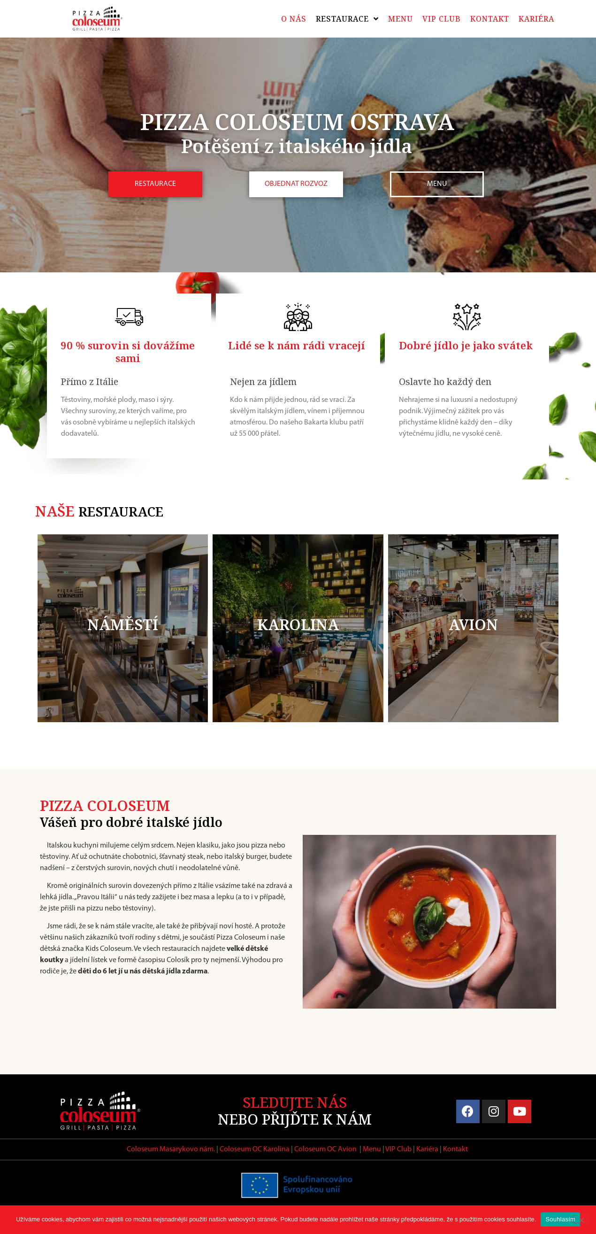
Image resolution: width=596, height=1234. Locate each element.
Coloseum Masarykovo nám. (171, 1149)
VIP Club (441, 19)
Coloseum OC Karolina (255, 1149)
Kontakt (489, 19)
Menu (400, 19)
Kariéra (536, 19)
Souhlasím (560, 1219)
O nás (293, 19)
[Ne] (581, 1219)
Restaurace (347, 18)
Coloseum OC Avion (325, 1149)
